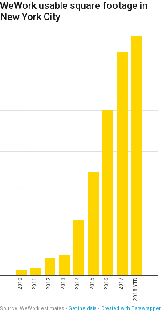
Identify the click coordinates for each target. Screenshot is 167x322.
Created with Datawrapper (131, 308)
